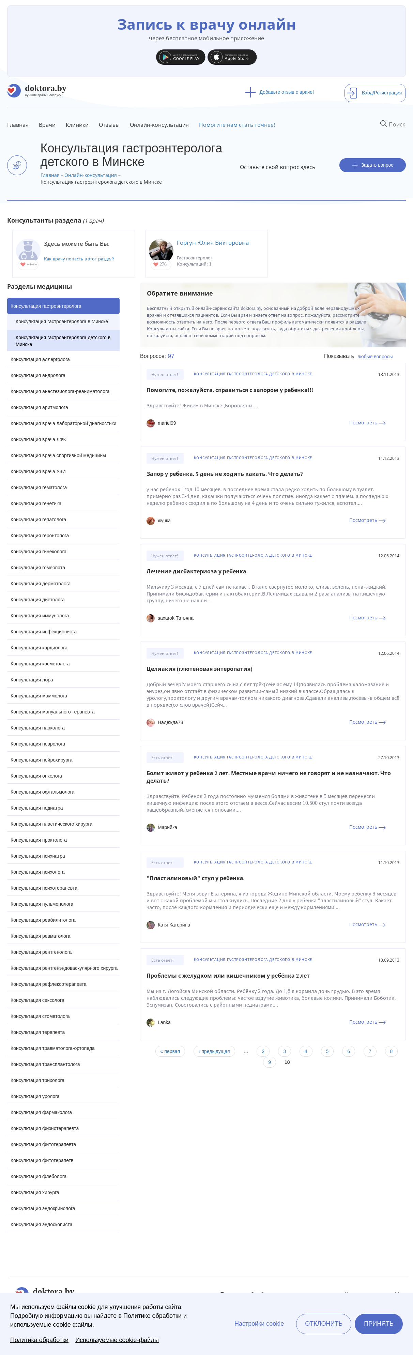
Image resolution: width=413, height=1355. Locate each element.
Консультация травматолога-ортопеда (53, 1048)
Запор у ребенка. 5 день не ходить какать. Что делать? (225, 474)
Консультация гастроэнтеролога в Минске (62, 321)
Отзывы (109, 125)
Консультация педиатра (37, 808)
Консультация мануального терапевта (52, 711)
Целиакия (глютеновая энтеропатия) (200, 669)
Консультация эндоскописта (41, 1224)
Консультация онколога (36, 776)
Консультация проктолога (39, 840)
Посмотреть (367, 422)
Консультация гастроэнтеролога (46, 306)
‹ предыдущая (214, 1051)
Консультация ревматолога (40, 936)
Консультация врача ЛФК (38, 439)
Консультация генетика (36, 503)
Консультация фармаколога (41, 1112)
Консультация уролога (35, 1096)
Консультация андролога (38, 375)
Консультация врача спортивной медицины (58, 455)
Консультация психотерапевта (44, 888)
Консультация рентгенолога (41, 952)
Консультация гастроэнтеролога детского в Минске (63, 341)
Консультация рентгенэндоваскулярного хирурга (64, 968)
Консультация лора (32, 679)
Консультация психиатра (38, 856)
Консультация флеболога (38, 1176)
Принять (379, 1323)
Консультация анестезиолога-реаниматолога (60, 391)
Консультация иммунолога (40, 615)
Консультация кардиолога (39, 647)
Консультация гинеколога (38, 551)
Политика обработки (39, 1340)
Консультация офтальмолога (42, 792)
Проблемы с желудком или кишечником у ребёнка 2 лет (228, 976)
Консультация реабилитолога (43, 920)
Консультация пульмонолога (42, 904)
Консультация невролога (38, 744)
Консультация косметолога (40, 663)
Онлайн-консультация (159, 125)
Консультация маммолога (39, 695)
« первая (170, 1051)
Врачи (47, 125)
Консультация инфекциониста (44, 631)
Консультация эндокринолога (43, 1208)
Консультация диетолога (38, 599)
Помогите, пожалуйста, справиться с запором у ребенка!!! (230, 390)
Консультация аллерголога (40, 359)
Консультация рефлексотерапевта (49, 984)
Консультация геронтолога (40, 535)
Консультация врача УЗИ (38, 471)
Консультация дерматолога (41, 583)
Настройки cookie (259, 1323)
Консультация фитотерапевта (43, 1144)
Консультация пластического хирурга (51, 824)
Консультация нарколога (38, 728)
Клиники (77, 125)
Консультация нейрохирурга (42, 760)
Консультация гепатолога (38, 519)
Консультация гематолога (39, 487)
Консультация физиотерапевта (45, 1128)
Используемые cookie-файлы (117, 1340)
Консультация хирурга (35, 1192)
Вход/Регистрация (374, 92)
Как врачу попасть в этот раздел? (79, 258)
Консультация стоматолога (40, 1016)
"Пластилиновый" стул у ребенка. (196, 878)
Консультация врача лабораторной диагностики (63, 423)
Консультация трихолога (37, 1080)
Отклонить (323, 1323)
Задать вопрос (373, 165)
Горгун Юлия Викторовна (213, 242)
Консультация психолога (38, 872)
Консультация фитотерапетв (42, 1160)
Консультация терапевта (38, 1032)
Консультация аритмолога (39, 407)
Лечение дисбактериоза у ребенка (196, 571)
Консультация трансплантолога (45, 1064)
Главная (18, 125)
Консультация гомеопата (38, 567)
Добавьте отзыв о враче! (279, 92)
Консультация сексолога (37, 1000)
